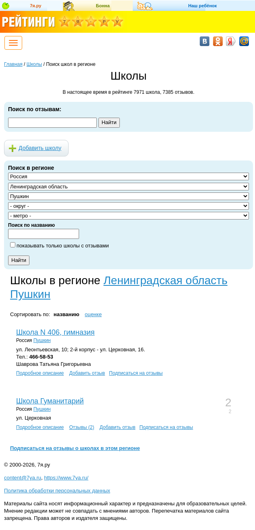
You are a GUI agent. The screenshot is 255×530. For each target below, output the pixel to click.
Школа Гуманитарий (50, 401)
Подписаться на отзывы (136, 373)
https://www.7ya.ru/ (66, 478)
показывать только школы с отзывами (63, 246)
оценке (93, 314)
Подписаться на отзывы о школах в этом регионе (75, 448)
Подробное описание (40, 373)
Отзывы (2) (81, 427)
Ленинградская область (165, 280)
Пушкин (30, 294)
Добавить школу (40, 148)
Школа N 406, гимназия (55, 332)
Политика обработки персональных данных (57, 491)
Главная (13, 64)
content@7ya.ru (22, 478)
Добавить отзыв (87, 373)
